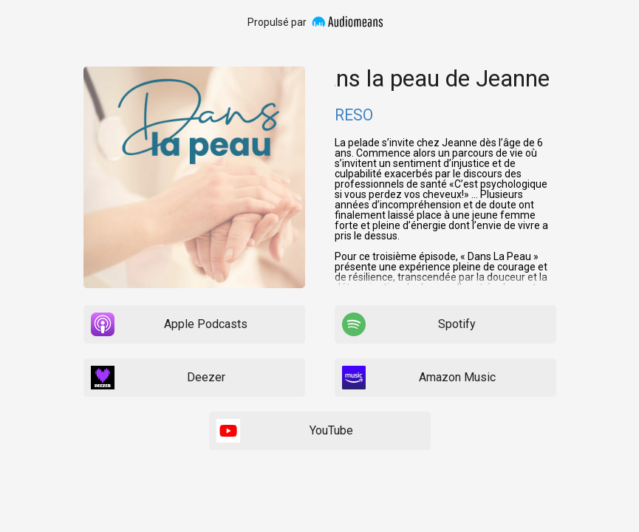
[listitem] (194, 324)
